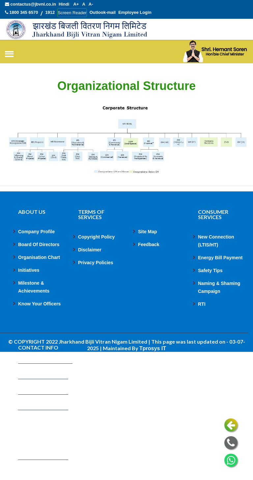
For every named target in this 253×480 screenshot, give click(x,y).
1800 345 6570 (21, 12)
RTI (202, 304)
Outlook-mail (103, 12)
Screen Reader (72, 12)
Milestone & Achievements (33, 287)
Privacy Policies (95, 263)
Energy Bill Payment (220, 258)
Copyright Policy (96, 237)
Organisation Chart (39, 257)
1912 (50, 12)
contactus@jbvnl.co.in (30, 4)
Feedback (148, 244)
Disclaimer (89, 250)
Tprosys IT (152, 349)
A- (91, 4)
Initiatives (29, 270)
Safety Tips (210, 270)
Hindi (64, 4)
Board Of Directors (38, 244)
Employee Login (134, 12)
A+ (76, 4)
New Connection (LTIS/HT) (216, 241)
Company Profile (36, 232)
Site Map (147, 232)
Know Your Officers (39, 304)
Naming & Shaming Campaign (219, 287)
